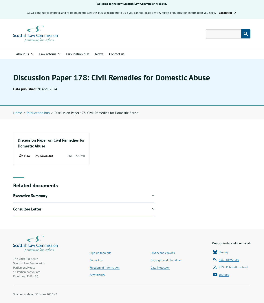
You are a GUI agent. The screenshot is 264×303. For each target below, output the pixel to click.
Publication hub (77, 54)
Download (44, 156)
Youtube (221, 274)
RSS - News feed (226, 259)
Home (17, 113)
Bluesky (220, 252)
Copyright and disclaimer (166, 260)
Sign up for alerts (100, 253)
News (99, 54)
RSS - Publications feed (230, 267)
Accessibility (97, 275)
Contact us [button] (227, 12)
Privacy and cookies (163, 253)
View (24, 156)
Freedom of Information (105, 267)
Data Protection (160, 267)
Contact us (116, 54)
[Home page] (35, 34)
